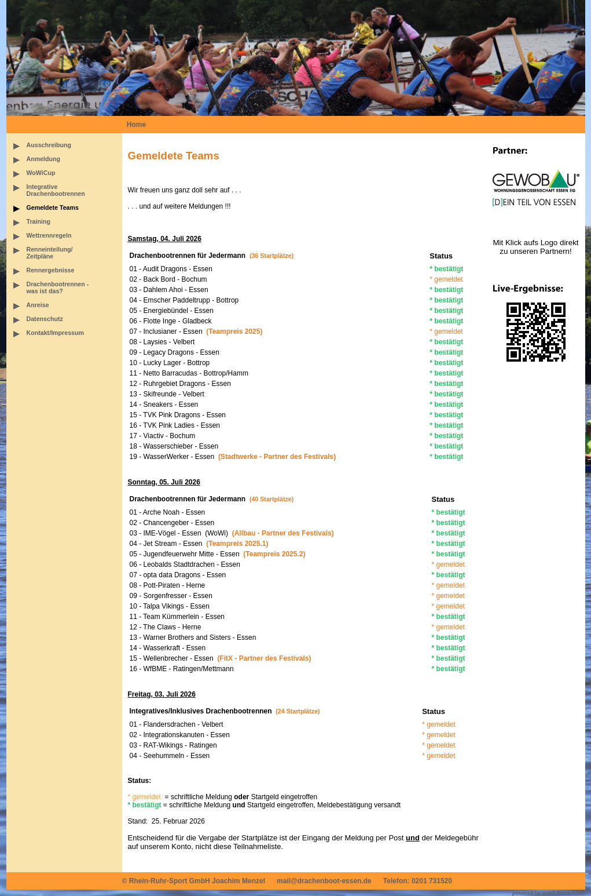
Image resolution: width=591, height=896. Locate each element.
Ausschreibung (49, 144)
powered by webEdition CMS (548, 893)
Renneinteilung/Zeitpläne (50, 253)
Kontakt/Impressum (55, 332)
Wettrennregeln (49, 235)
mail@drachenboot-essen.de (324, 881)
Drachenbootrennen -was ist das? (58, 287)
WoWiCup (41, 172)
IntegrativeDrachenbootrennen (56, 190)
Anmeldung (44, 158)
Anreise (38, 304)
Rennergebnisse (51, 270)
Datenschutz (45, 318)
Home (136, 125)
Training (38, 221)
